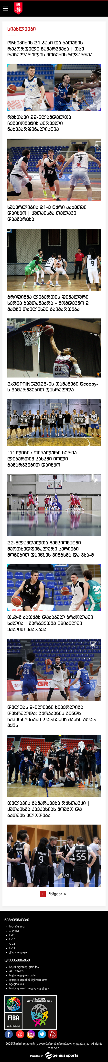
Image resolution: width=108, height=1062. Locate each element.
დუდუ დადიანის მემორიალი (28, 979)
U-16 (12, 943)
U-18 (12, 939)
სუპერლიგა (17, 926)
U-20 (12, 935)
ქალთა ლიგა (18, 952)
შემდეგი (55, 894)
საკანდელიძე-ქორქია (24, 966)
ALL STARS (16, 971)
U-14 (12, 948)
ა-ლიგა (14, 930)
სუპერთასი (16, 983)
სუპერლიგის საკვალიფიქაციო (29, 988)
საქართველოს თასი (22, 975)
